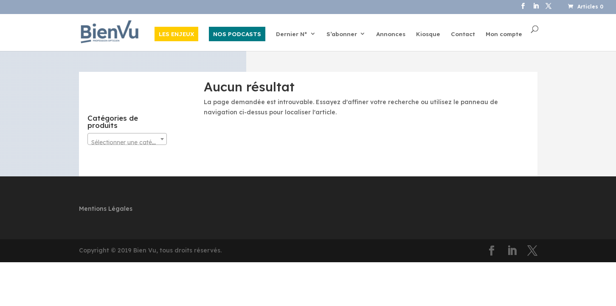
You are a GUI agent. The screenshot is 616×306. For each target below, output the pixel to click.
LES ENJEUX (176, 33)
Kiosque (428, 34)
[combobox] (127, 139)
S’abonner (341, 34)
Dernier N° (291, 34)
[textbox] (127, 142)
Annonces (390, 34)
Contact (463, 34)
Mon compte (504, 34)
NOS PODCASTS (237, 33)
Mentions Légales (105, 208)
